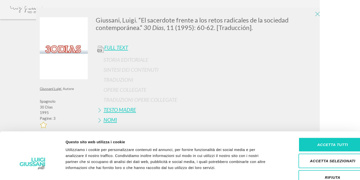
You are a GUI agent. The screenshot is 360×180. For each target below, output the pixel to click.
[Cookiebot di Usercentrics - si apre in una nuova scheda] (32, 170)
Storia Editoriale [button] (126, 59)
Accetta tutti (318, 114)
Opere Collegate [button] (125, 89)
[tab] (208, 60)
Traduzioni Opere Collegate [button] (140, 99)
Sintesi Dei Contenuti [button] (131, 69)
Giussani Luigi (51, 88)
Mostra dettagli (263, 170)
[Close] (317, 15)
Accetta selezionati (318, 131)
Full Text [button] (116, 47)
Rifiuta (318, 147)
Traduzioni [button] (118, 79)
